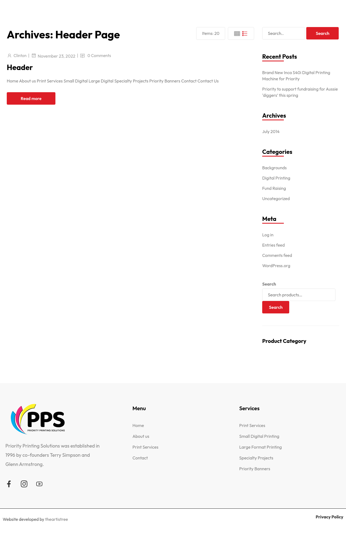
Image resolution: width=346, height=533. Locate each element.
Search (269, 284)
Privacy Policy (329, 516)
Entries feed (273, 245)
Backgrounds (274, 167)
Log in (268, 234)
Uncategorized (276, 198)
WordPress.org (276, 265)
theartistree (56, 519)
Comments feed (277, 255)
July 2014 (271, 131)
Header (21, 67)
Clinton (20, 55)
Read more (31, 98)
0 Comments (100, 55)
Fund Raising (274, 188)
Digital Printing (276, 178)
